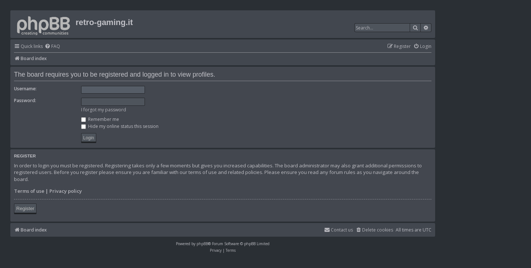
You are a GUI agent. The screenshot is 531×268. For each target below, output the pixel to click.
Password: (25, 100)
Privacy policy (65, 191)
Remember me (100, 119)
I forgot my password (103, 109)
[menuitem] (52, 47)
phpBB (202, 243)
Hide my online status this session (120, 126)
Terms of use (29, 191)
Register (25, 208)
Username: (25, 89)
